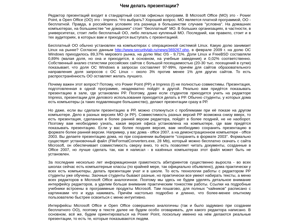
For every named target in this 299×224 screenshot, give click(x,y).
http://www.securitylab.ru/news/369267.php (152, 50)
